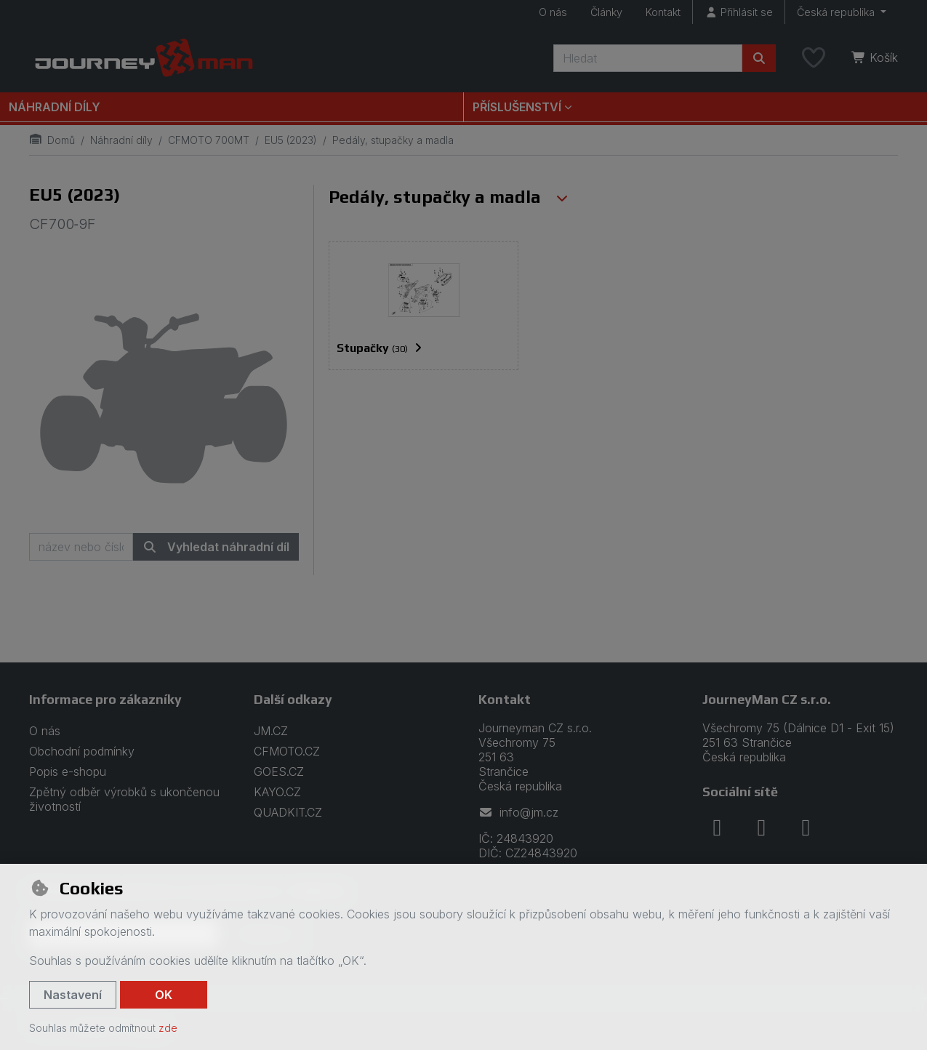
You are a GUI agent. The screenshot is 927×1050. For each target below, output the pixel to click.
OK (163, 994)
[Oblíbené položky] (813, 58)
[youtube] (805, 827)
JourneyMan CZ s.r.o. (766, 699)
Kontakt (663, 12)
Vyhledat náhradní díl (216, 547)
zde (167, 1028)
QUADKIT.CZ (288, 812)
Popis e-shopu (67, 771)
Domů (52, 140)
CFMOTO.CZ (287, 751)
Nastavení (73, 994)
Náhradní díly (54, 107)
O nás (553, 12)
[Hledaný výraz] (647, 58)
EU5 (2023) (291, 140)
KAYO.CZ (277, 792)
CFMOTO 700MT (208, 140)
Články (606, 12)
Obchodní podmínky (82, 751)
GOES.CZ (279, 771)
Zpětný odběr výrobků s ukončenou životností (124, 799)
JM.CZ (271, 731)
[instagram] (761, 827)
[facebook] (716, 827)
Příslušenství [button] (517, 107)
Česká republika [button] (837, 12)
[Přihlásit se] (738, 12)
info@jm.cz (518, 812)
